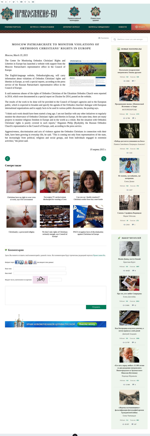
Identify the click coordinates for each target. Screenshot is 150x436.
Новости (122, 27)
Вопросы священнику (99, 27)
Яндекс (26, 262)
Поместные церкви (95, 19)
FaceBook (17, 262)
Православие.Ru (99, 255)
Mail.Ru (30, 262)
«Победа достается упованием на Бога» (129, 141)
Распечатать (105, 38)
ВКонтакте (21, 262)
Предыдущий (7, 158)
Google (35, 262)
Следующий (103, 158)
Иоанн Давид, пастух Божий (129, 259)
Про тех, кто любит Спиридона (129, 294)
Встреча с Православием (42, 27)
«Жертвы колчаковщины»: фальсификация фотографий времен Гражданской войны (129, 410)
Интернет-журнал (71, 27)
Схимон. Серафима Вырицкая (129, 213)
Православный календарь (74, 14)
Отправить (96, 307)
